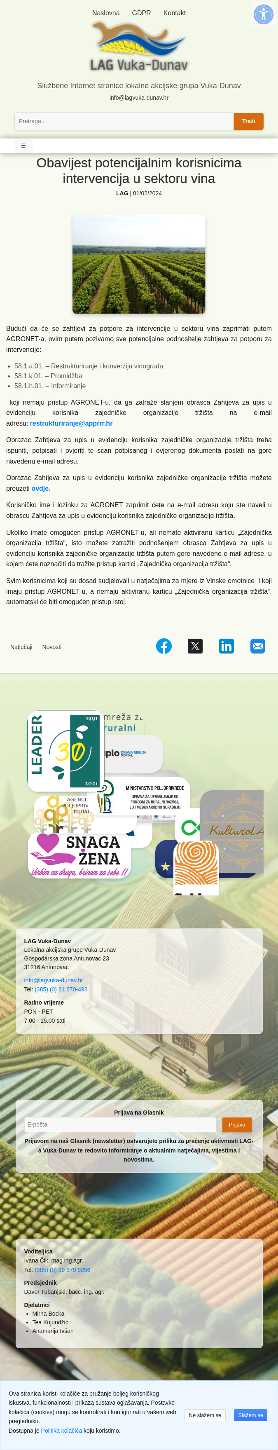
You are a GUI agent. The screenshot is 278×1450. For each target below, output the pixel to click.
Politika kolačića (61, 1430)
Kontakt (175, 12)
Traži (248, 121)
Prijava (237, 1125)
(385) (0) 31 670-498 (61, 989)
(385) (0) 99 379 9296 (62, 1270)
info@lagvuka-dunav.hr (139, 97)
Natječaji (21, 647)
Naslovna (106, 12)
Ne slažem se (205, 1415)
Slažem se (250, 1415)
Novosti (52, 647)
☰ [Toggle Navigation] (23, 146)
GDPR (141, 12)
